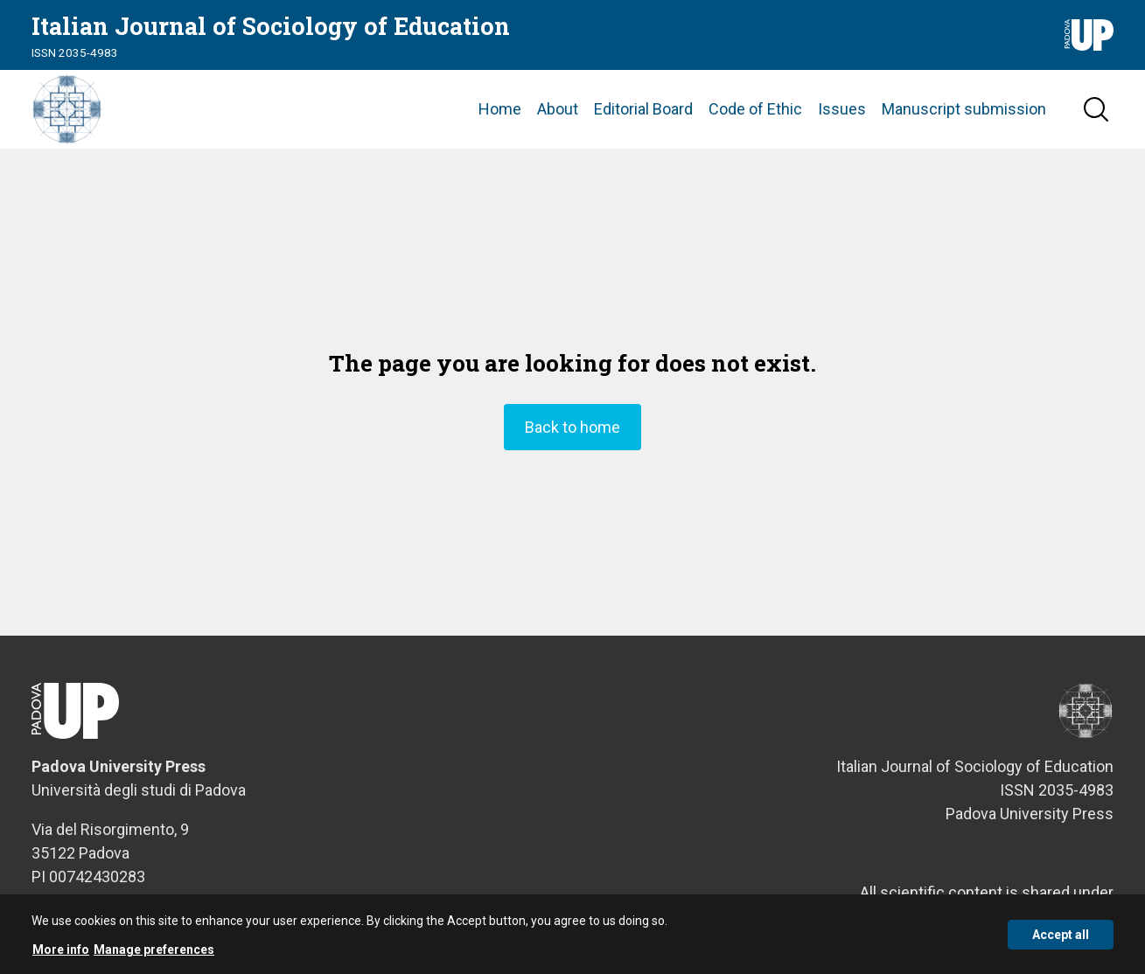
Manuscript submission (964, 109)
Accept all (1060, 936)
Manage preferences (154, 950)
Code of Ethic (755, 109)
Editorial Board (643, 109)
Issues (842, 109)
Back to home (572, 427)
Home (499, 109)
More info (60, 950)
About (557, 109)
